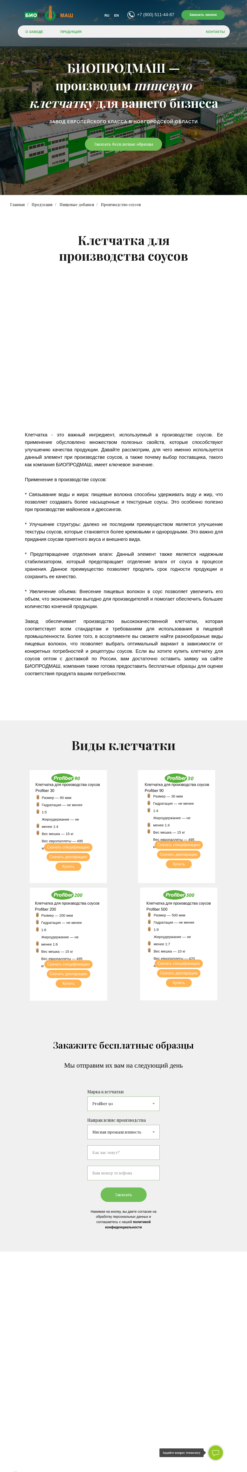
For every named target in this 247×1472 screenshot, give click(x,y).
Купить (68, 866)
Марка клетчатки (105, 1092)
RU (106, 15)
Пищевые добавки (77, 204)
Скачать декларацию (68, 857)
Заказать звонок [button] (203, 15)
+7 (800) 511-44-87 (155, 14)
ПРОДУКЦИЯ (71, 32)
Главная (17, 204)
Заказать (131, 1194)
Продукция (42, 204)
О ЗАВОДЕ (34, 32)
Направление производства (116, 1120)
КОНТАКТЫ (215, 32)
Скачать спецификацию (68, 847)
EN (116, 15)
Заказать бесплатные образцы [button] (123, 144)
